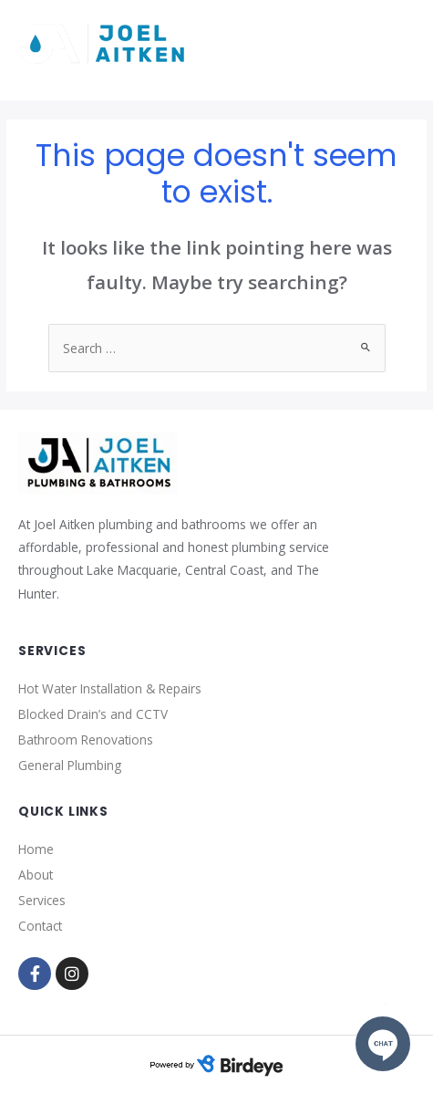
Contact (40, 925)
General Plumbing (69, 765)
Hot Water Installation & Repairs (109, 688)
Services (42, 900)
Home (36, 849)
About (35, 874)
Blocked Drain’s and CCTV (93, 714)
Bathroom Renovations (85, 739)
